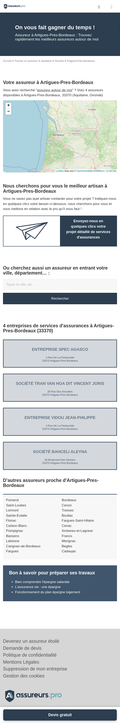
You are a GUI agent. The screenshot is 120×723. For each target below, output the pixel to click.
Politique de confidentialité (30, 655)
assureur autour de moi (54, 90)
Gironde (59, 60)
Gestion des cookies (24, 675)
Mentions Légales (21, 662)
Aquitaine (46, 60)
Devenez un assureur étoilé (31, 641)
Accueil (7, 60)
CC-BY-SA (111, 171)
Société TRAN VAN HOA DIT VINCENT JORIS (60, 383)
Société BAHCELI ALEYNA (60, 451)
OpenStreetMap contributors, (91, 171)
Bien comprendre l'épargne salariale (42, 582)
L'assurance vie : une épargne (38, 587)
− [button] (8, 112)
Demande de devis (22, 648)
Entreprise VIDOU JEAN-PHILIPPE (59, 417)
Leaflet (59, 171)
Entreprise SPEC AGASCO (60, 349)
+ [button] (8, 106)
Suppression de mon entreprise (35, 668)
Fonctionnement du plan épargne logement (47, 592)
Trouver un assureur (26, 60)
